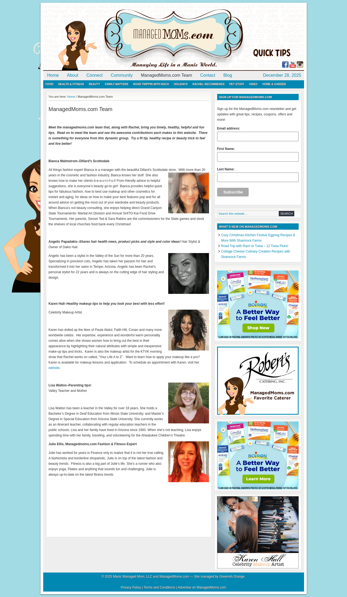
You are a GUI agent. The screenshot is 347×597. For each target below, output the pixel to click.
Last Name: (258, 174)
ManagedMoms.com (105, 38)
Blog (227, 75)
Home (53, 75)
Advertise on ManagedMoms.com (202, 587)
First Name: (258, 154)
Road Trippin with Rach (151, 84)
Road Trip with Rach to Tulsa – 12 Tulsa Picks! (254, 246)
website (54, 368)
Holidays (181, 84)
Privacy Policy (131, 587)
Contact (207, 75)
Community (122, 75)
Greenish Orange (232, 576)
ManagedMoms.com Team (166, 75)
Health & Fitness (71, 84)
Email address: (258, 134)
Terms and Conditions (159, 587)
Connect (94, 75)
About (72, 75)
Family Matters (116, 84)
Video (253, 84)
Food (50, 84)
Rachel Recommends (209, 84)
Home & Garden (274, 84)
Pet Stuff (236, 84)
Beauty (94, 84)
